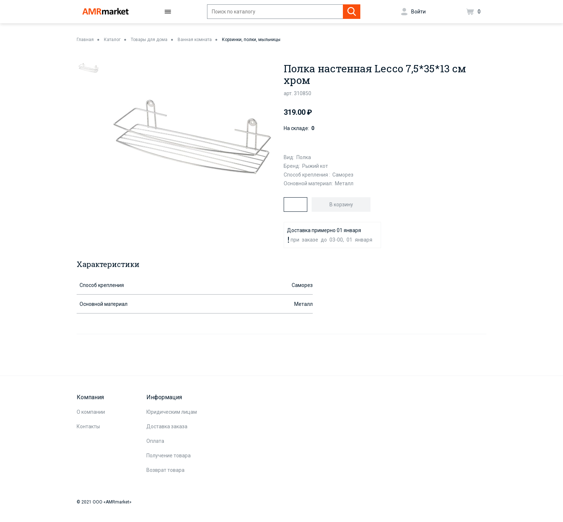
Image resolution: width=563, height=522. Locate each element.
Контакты (88, 426)
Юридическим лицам (171, 412)
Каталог (112, 39)
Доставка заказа (166, 426)
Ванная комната (195, 39)
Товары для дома (149, 39)
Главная (85, 39)
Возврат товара (165, 470)
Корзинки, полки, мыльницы (251, 39)
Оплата (155, 441)
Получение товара (168, 455)
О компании (91, 412)
